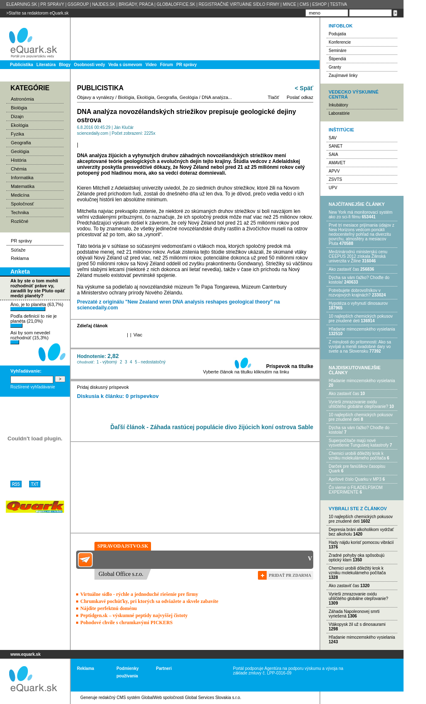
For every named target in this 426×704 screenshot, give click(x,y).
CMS (304, 4)
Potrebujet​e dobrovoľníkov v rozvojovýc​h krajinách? (355, 292)
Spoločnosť (22, 203)
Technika (20, 212)
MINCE (289, 4)
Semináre (338, 50)
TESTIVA (338, 4)
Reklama (20, 258)
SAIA (333, 154)
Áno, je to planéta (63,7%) (36, 306)
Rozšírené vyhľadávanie (32, 387)
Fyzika (17, 133)
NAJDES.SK (103, 4)
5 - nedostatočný (150, 362)
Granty (335, 67)
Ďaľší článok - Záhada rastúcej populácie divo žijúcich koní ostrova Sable (211, 427)
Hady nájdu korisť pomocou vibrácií (361, 542)
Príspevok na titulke (289, 366)
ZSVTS (335, 179)
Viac (138, 334)
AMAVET (337, 163)
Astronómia (22, 98)
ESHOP (319, 4)
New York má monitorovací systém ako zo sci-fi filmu (360, 214)
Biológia (19, 107)
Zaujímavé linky (343, 75)
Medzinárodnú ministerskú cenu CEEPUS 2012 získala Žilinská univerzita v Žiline (358, 256)
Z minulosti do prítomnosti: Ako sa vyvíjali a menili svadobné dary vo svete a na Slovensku (360, 346)
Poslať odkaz (300, 97)
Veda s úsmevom (125, 64)
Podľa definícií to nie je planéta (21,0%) (33, 321)
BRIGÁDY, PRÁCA (136, 4)
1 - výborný (107, 362)
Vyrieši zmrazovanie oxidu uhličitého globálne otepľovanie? (358, 404)
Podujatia (337, 34)
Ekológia (19, 125)
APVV (334, 171)
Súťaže (18, 249)
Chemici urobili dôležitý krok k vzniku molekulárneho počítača (357, 455)
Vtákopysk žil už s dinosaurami (357, 624)
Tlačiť (273, 97)
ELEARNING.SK (21, 4)
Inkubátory (338, 105)
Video (151, 64)
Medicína (20, 195)
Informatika (22, 177)
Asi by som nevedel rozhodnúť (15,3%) (30, 337)
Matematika (23, 186)
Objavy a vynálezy (95, 97)
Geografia (21, 142)
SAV (333, 138)
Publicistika (21, 64)
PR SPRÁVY (52, 4)
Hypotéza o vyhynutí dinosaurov (358, 303)
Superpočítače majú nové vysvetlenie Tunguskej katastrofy (359, 442)
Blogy (65, 64)
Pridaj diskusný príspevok (103, 387)
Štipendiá (337, 59)
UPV (333, 187)
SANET (335, 146)
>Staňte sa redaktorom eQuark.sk (37, 13)
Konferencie (340, 42)
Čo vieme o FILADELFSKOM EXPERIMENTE (355, 489)
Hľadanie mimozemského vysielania (362, 329)
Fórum (166, 64)
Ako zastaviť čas (344, 269)
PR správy (186, 64)
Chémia (19, 168)
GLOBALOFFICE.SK (175, 4)
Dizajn (17, 116)
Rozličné (19, 221)
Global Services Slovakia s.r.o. (213, 697)
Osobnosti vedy (89, 64)
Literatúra (46, 64)
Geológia (20, 151)
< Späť (304, 88)
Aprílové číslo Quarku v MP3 (355, 479)
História (18, 160)
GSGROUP (78, 4)
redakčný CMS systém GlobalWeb (130, 697)
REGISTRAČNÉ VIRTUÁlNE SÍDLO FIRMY (238, 4)
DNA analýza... (217, 97)
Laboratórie (339, 113)
